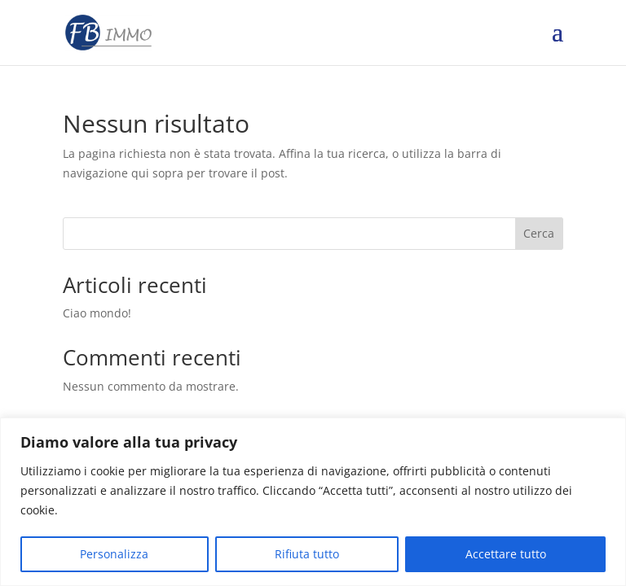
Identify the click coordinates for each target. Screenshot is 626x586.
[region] (313, 502)
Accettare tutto (505, 554)
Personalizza (114, 554)
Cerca (538, 233)
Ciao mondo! (97, 313)
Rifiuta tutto (307, 554)
